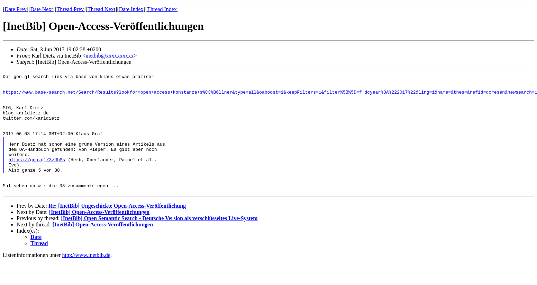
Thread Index (162, 9)
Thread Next (101, 9)
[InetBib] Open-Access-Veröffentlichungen (99, 236)
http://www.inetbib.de (86, 279)
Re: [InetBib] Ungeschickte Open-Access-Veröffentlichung (117, 230)
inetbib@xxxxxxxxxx (109, 56)
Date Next (41, 9)
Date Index (131, 9)
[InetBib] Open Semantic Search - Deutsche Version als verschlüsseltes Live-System (159, 242)
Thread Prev (70, 9)
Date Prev (15, 9)
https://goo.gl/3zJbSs (37, 177)
